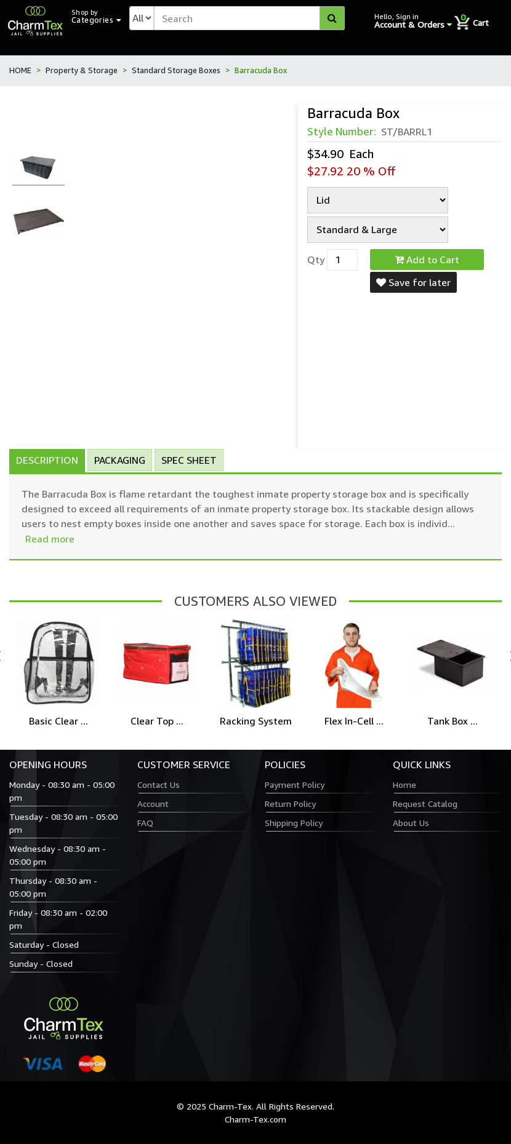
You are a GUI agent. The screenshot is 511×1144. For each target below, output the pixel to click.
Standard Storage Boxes (176, 70)
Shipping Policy (294, 822)
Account (153, 803)
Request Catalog (425, 803)
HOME (20, 70)
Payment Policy (294, 784)
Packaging (119, 460)
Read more (49, 539)
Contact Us (158, 784)
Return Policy (290, 803)
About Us (411, 822)
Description (47, 460)
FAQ (145, 822)
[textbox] (249, 18)
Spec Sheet (189, 460)
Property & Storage (82, 70)
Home (404, 784)
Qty (315, 259)
